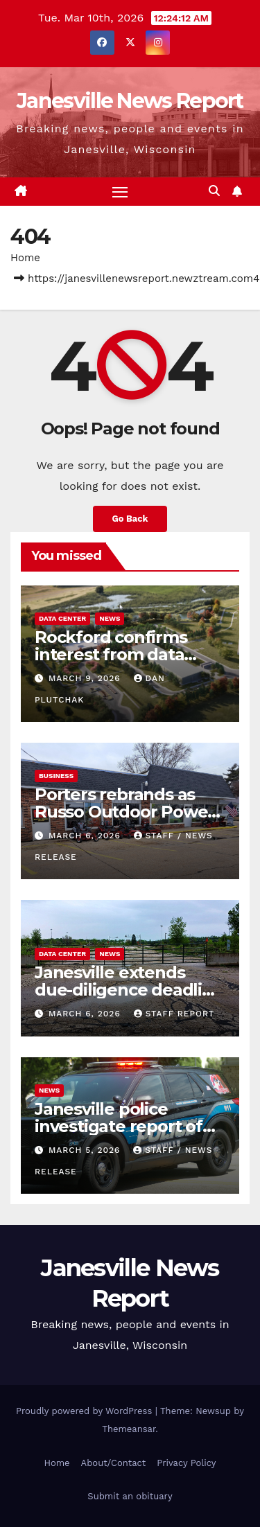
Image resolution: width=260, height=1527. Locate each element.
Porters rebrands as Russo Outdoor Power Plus (124, 811)
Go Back (130, 518)
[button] (214, 190)
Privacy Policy (186, 1463)
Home (25, 257)
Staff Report (174, 1013)
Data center (62, 618)
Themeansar (128, 1429)
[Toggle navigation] (120, 192)
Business (56, 775)
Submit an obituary (129, 1496)
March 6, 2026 (86, 835)
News (109, 618)
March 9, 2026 (86, 678)
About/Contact (113, 1463)
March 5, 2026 (86, 1150)
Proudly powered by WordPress (85, 1411)
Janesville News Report (130, 101)
